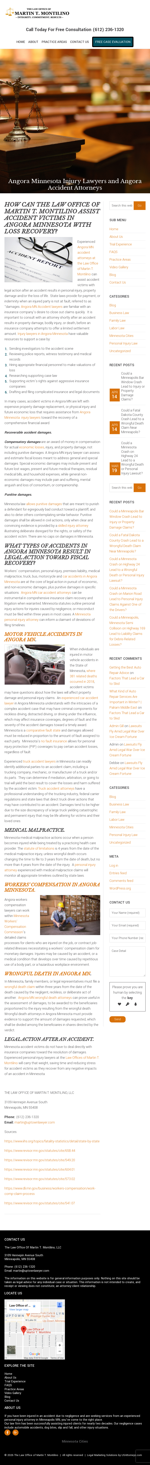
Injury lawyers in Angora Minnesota (43, 333)
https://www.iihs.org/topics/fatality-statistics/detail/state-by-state (52, 1141)
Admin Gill (116, 726)
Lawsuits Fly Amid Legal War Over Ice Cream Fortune (126, 731)
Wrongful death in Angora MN (47, 974)
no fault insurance (54, 741)
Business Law (119, 313)
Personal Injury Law (123, 343)
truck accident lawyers (39, 761)
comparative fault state (43, 730)
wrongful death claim (19, 987)
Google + (15, 1433)
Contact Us (117, 282)
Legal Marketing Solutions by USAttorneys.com (114, 1455)
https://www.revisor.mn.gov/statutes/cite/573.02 (39, 1179)
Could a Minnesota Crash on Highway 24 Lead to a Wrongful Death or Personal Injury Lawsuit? (132, 458)
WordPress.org (120, 888)
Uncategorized (120, 351)
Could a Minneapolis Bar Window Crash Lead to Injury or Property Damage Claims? (133, 386)
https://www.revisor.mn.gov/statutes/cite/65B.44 (39, 1150)
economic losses (31, 447)
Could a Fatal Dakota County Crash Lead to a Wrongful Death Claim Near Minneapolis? (132, 421)
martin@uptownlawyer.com (35, 1122)
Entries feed (118, 873)
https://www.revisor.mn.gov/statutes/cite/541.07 (39, 1203)
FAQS (113, 252)
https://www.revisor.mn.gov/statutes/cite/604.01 (39, 1169)
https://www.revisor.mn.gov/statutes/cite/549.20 (39, 1160)
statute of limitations (39, 848)
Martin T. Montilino (74, 13)
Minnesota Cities (121, 335)
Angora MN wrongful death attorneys (45, 997)
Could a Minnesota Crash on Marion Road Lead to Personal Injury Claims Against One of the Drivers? (126, 599)
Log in (113, 865)
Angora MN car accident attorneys (46, 592)
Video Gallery (118, 267)
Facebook (7, 1433)
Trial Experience (120, 244)
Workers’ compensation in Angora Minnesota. (52, 887)
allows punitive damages (44, 504)
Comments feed (121, 880)
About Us (116, 236)
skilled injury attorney (73, 525)
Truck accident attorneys (56, 788)
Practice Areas (120, 259)
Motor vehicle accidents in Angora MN (43, 637)
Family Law (117, 320)
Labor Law (116, 328)
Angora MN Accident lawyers (41, 306)
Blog (112, 275)
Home (113, 229)
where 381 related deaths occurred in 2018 (83, 676)
